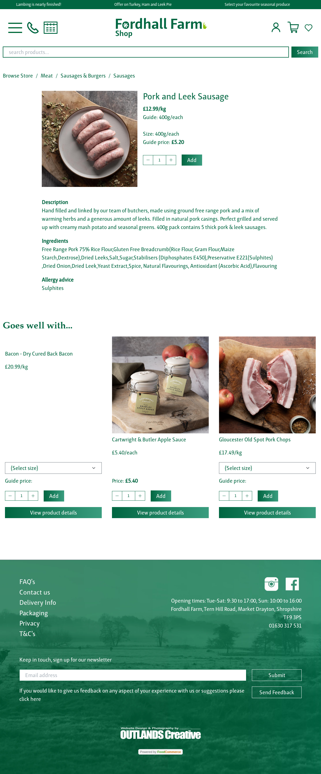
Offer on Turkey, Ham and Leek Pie (144, 4)
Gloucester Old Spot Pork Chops (255, 439)
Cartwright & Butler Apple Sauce (149, 439)
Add (192, 160)
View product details (53, 512)
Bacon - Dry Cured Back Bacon (39, 353)
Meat (47, 75)
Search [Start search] (305, 52)
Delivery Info (37, 602)
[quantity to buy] (159, 160)
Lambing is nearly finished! (39, 4)
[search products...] (146, 52)
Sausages (124, 75)
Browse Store (18, 75)
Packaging (33, 613)
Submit (276, 675)
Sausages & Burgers (83, 75)
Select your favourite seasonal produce (258, 4)
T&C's (27, 633)
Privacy (29, 623)
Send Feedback (276, 692)
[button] (15, 27)
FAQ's (27, 581)
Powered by (160, 752)
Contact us (34, 592)
